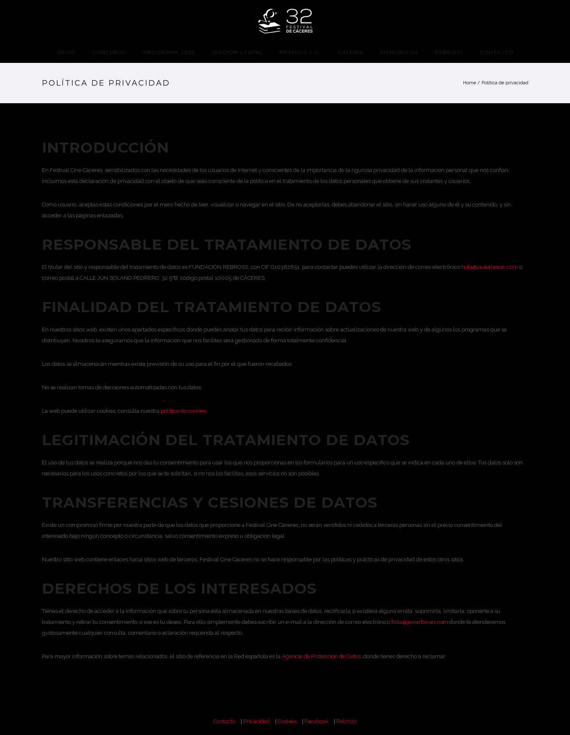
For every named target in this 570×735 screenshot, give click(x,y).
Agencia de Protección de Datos (321, 656)
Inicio (66, 52)
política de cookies (183, 411)
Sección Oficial (237, 52)
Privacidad (256, 721)
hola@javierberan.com (489, 267)
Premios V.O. (300, 52)
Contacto (496, 52)
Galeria (351, 52)
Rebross (449, 52)
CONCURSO (109, 52)
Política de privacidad (505, 83)
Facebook (316, 721)
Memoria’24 (399, 52)
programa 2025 (169, 52)
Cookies (287, 721)
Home (469, 83)
